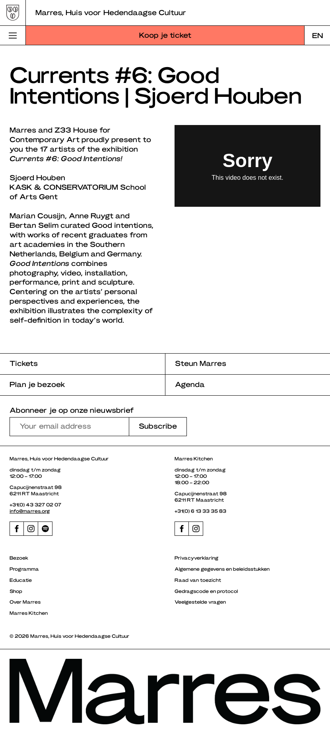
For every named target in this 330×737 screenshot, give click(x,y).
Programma (24, 569)
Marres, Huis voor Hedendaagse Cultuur (110, 12)
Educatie (21, 580)
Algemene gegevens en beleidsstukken (222, 569)
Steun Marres (200, 363)
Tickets (24, 363)
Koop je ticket (165, 35)
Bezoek (19, 557)
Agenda (190, 384)
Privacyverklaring (197, 557)
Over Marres (25, 601)
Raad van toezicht (198, 580)
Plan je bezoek (37, 384)
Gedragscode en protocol (206, 591)
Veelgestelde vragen (200, 601)
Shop (16, 591)
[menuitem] (317, 35)
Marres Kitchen (29, 613)
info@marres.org (30, 511)
